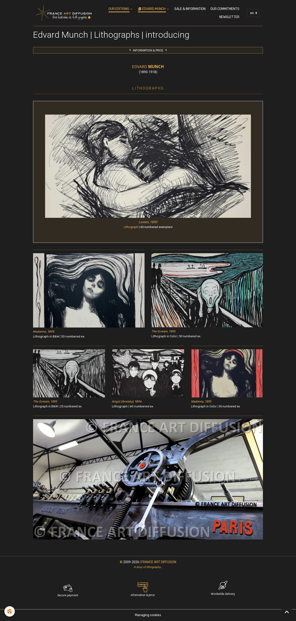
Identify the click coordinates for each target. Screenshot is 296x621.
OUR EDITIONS (119, 9)
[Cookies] (10, 611)
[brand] (64, 13)
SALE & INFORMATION (190, 9)
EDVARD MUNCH (152, 9)
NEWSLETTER (229, 17)
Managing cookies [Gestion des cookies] (148, 615)
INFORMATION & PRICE (148, 50)
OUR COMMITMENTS (224, 9)
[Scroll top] (287, 612)
